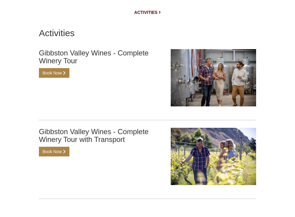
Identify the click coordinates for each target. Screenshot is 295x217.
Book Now (54, 73)
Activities (145, 12)
